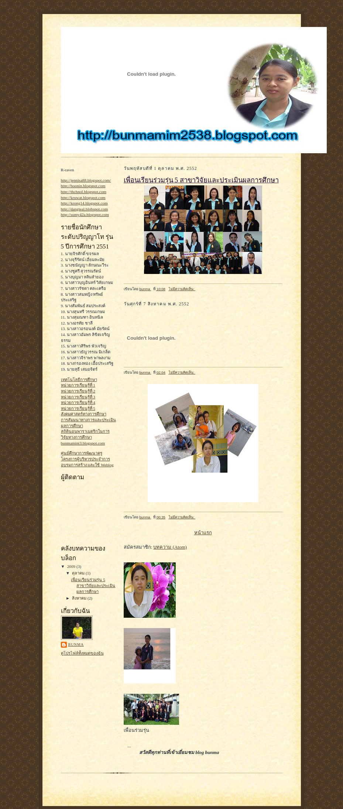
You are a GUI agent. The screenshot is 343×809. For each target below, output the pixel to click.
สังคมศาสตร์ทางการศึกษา (83, 414)
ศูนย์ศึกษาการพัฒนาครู (81, 453)
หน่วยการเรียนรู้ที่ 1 (78, 385)
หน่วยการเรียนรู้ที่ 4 (78, 402)
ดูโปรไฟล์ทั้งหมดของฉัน (82, 653)
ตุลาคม (79, 573)
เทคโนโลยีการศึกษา (79, 379)
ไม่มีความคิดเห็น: (182, 289)
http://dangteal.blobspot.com (84, 209)
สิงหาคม (80, 598)
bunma (76, 644)
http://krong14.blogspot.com (84, 203)
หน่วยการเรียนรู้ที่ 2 (78, 391)
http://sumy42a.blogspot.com (85, 214)
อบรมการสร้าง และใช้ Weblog (87, 465)
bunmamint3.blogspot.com (83, 443)
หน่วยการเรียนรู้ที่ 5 (78, 408)
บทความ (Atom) (170, 547)
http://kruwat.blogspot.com (83, 197)
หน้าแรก (203, 532)
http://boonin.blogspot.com (83, 186)
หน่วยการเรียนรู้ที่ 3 (78, 397)
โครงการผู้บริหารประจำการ (85, 459)
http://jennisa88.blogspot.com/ (86, 180)
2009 (71, 566)
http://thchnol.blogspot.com (84, 191)
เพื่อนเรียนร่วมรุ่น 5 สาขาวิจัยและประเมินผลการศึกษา (93, 585)
